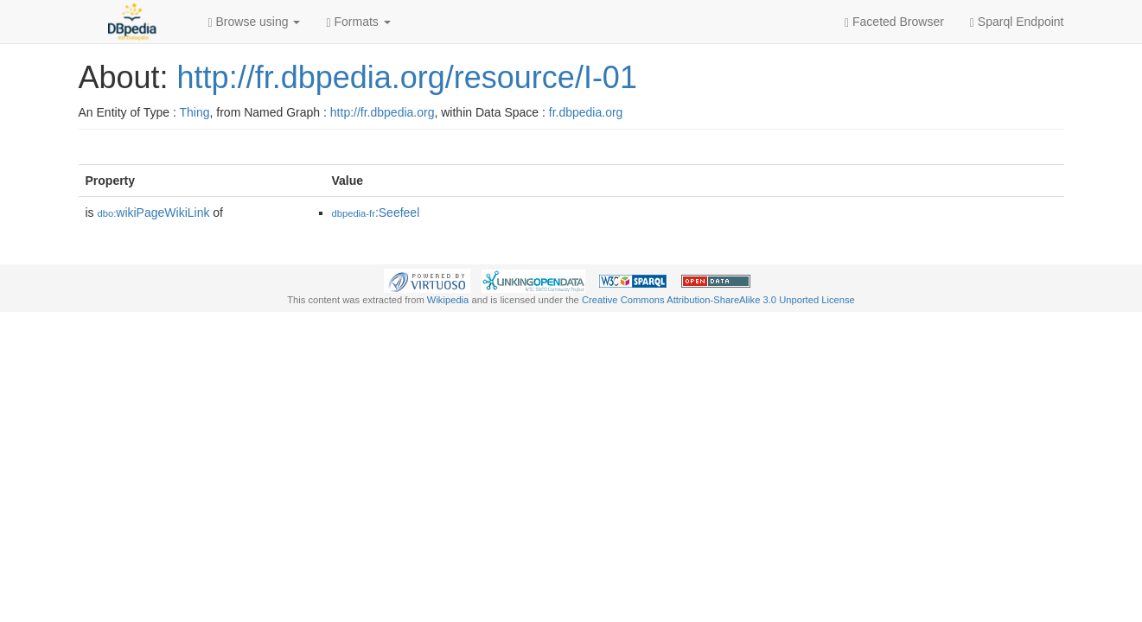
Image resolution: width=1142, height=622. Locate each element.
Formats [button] (358, 22)
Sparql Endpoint (1017, 22)
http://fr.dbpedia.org (382, 112)
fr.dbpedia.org (586, 112)
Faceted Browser (894, 22)
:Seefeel (376, 212)
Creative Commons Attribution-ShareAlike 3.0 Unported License (718, 300)
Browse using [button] (254, 22)
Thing (195, 112)
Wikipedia (448, 300)
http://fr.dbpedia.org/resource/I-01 (407, 77)
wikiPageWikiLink (154, 212)
